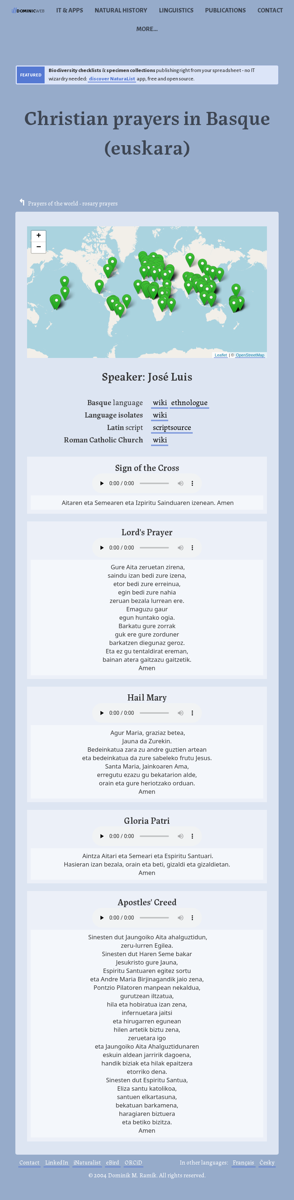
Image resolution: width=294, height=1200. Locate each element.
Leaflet (221, 355)
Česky (267, 1162)
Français (243, 1162)
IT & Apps (69, 10)
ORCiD (133, 1162)
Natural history (121, 10)
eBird (112, 1162)
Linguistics (176, 10)
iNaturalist (87, 1162)
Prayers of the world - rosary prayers (73, 203)
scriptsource (172, 426)
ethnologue (189, 401)
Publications (225, 10)
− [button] (38, 247)
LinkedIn (56, 1162)
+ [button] (38, 236)
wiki (160, 401)
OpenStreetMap (250, 355)
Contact (270, 10)
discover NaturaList (112, 79)
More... (147, 29)
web (28, 10)
